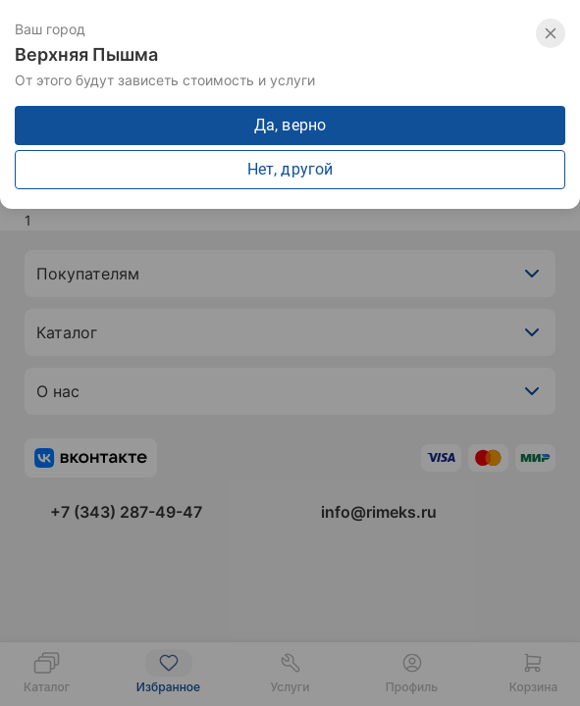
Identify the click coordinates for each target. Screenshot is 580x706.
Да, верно (290, 125)
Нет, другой (290, 169)
